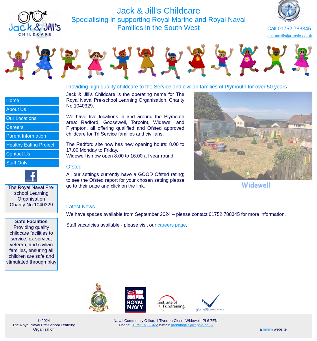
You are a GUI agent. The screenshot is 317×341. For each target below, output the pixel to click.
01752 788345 (294, 28)
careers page (171, 225)
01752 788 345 (144, 325)
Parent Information (26, 136)
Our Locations (21, 118)
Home (12, 100)
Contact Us (18, 154)
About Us (16, 109)
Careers (14, 127)
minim (268, 329)
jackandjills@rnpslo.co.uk (289, 36)
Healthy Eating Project (30, 145)
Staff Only (16, 163)
